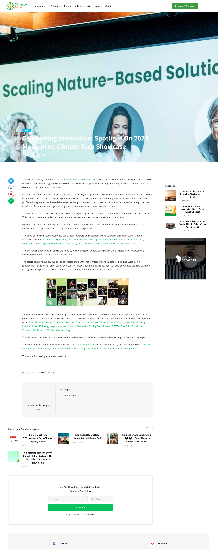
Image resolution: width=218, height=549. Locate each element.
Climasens (27, 243)
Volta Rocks (137, 326)
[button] (41, 6)
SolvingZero (95, 326)
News (97, 6)
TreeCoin (125, 326)
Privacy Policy (90, 514)
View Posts (39, 409)
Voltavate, (107, 243)
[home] (17, 6)
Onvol (80, 243)
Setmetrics (82, 326)
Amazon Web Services (61, 348)
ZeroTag (65, 330)
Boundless (43, 348)
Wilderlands (119, 243)
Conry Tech (137, 239)
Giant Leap (80, 348)
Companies (67, 395)
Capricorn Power (102, 239)
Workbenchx (132, 243)
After (63, 239)
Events (26, 130)
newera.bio (70, 243)
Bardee (56, 322)
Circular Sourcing (121, 239)
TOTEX (97, 243)
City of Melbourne (85, 344)
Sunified (107, 326)
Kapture (55, 326)
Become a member (184, 6)
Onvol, (63, 326)
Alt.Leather (73, 239)
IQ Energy (44, 326)
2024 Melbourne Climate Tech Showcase (74, 179)
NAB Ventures (29, 348)
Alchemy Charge (51, 239)
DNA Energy (40, 243)
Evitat (61, 243)
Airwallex (147, 344)
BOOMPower (68, 322)
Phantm (89, 243)
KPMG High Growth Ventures (102, 348)
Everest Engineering (128, 348)
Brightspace (86, 239)
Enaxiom (52, 243)
